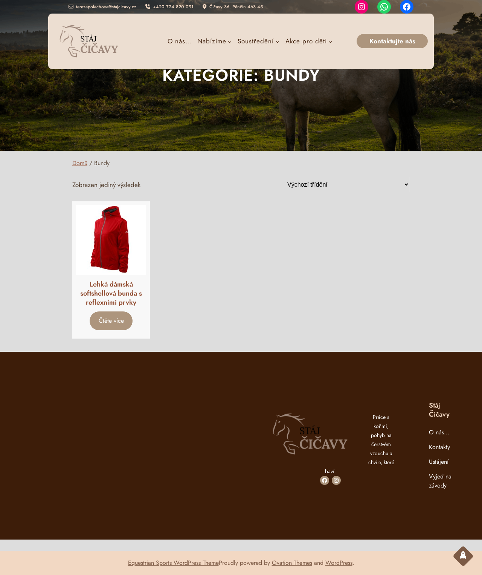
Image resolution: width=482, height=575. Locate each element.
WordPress (338, 562)
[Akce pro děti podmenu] (308, 41)
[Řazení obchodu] (345, 184)
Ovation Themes (292, 562)
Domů (79, 163)
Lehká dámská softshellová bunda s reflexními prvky (111, 293)
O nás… (439, 432)
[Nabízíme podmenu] (214, 41)
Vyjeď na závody (440, 481)
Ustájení (438, 461)
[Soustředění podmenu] (258, 41)
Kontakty (439, 447)
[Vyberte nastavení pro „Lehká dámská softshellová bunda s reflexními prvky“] (111, 320)
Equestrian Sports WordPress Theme (173, 562)
